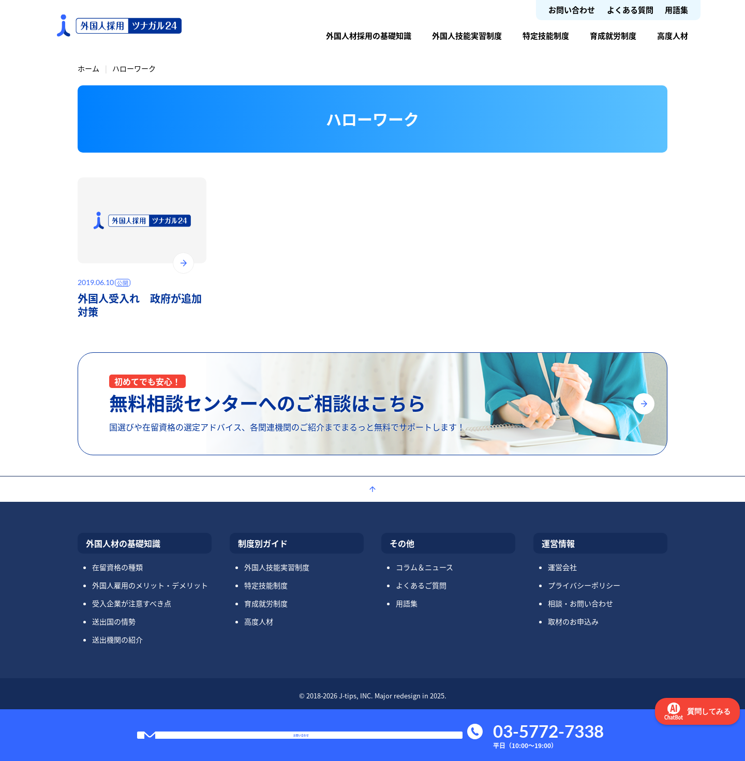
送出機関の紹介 (117, 639)
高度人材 (672, 35)
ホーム (88, 68)
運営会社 (562, 567)
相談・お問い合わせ (580, 603)
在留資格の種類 (117, 567)
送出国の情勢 (114, 621)
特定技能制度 (546, 35)
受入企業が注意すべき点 (131, 603)
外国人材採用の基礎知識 (368, 35)
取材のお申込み (573, 621)
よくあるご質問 (421, 585)
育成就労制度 (613, 35)
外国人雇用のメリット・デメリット (150, 585)
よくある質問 (630, 9)
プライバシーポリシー (584, 585)
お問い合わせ (571, 9)
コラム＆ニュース (424, 567)
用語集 (676, 9)
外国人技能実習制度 (467, 35)
